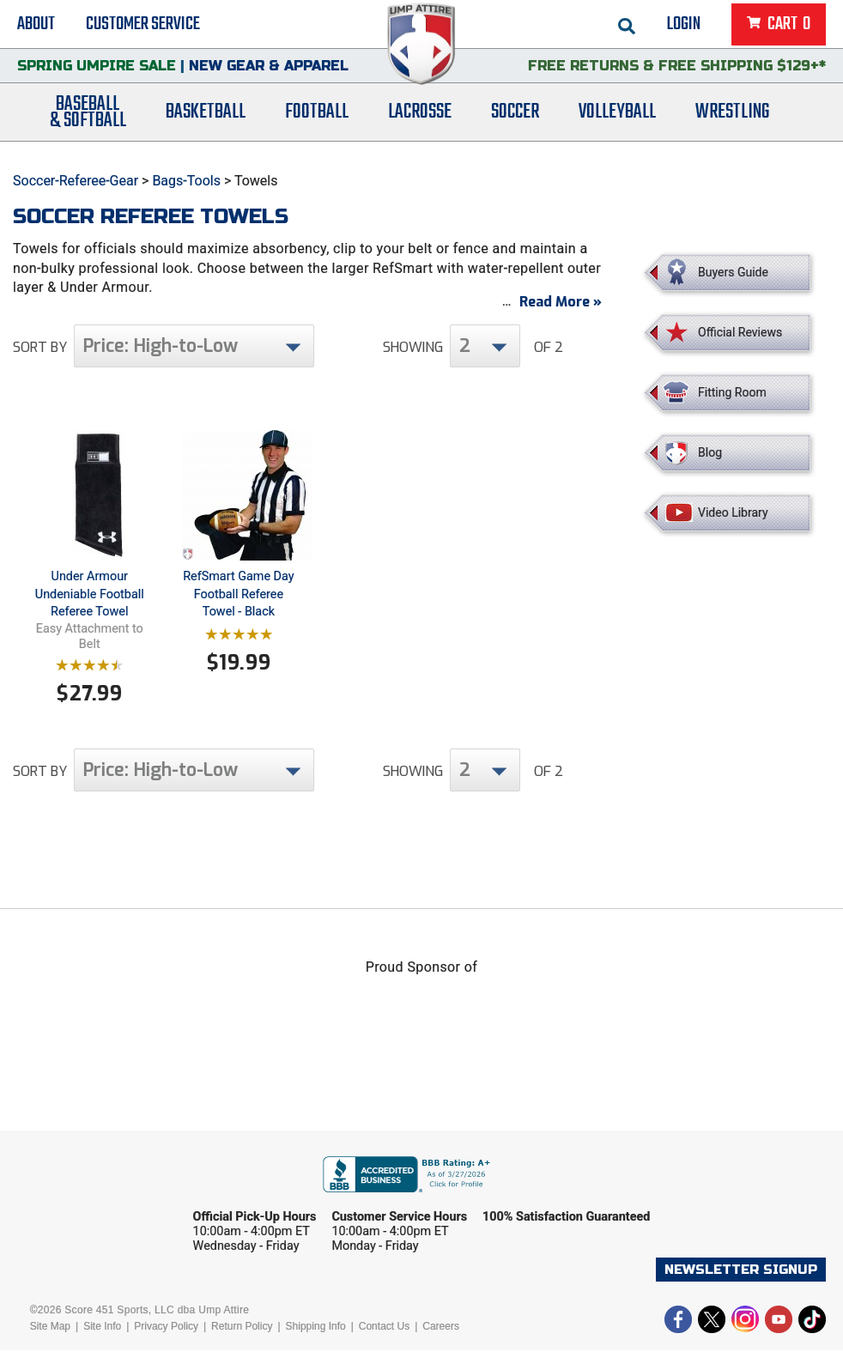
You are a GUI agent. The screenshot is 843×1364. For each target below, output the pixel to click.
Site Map (50, 1340)
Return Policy (241, 1340)
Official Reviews (740, 332)
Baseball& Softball (88, 122)
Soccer (515, 122)
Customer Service (143, 25)
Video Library (732, 512)
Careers (440, 1340)
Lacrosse (420, 122)
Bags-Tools (186, 181)
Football (317, 122)
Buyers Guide (733, 272)
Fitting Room (732, 392)
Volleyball (617, 122)
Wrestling (732, 122)
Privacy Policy (166, 1340)
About (36, 25)
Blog (710, 452)
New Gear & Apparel (269, 72)
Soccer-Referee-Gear (75, 181)
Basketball (206, 122)
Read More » (560, 315)
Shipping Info (316, 1340)
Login (683, 25)
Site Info (102, 1340)
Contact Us (384, 1340)
